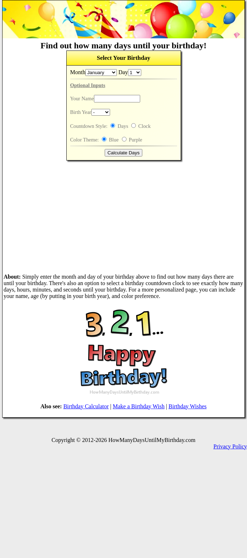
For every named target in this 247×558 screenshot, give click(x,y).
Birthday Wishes (187, 406)
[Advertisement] (123, 217)
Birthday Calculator (86, 406)
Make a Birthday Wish (139, 406)
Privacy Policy (230, 446)
